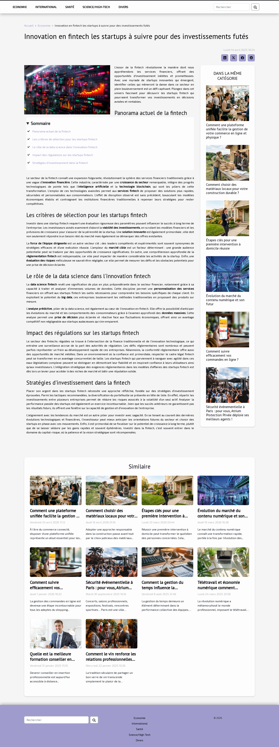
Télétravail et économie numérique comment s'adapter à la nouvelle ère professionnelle (221, 590)
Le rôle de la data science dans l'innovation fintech (64, 147)
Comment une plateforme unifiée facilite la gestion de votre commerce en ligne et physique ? (227, 131)
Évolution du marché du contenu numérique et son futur (225, 299)
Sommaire (40, 123)
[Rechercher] (232, 7)
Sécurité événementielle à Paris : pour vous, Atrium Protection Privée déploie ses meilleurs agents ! (227, 412)
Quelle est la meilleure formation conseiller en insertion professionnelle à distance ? (54, 662)
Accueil (28, 25)
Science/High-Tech (96, 7)
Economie (20, 7)
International (46, 7)
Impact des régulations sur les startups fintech (62, 155)
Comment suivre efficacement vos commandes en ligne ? (222, 355)
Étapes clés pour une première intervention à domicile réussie (223, 244)
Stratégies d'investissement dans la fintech (60, 162)
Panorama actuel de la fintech (51, 131)
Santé (69, 7)
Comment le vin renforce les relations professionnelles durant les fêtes (111, 659)
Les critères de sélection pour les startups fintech (64, 139)
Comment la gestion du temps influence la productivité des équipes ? (165, 588)
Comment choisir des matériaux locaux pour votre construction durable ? (227, 188)
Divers (123, 7)
